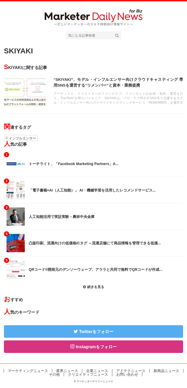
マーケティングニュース (28, 371)
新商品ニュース (166, 371)
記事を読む (93, 92)
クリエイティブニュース (88, 374)
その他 (54, 374)
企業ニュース (97, 371)
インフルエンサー (22, 138)
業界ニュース (67, 371)
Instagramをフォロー (96, 347)
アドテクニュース (130, 371)
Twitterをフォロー (96, 331)
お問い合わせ (127, 374)
